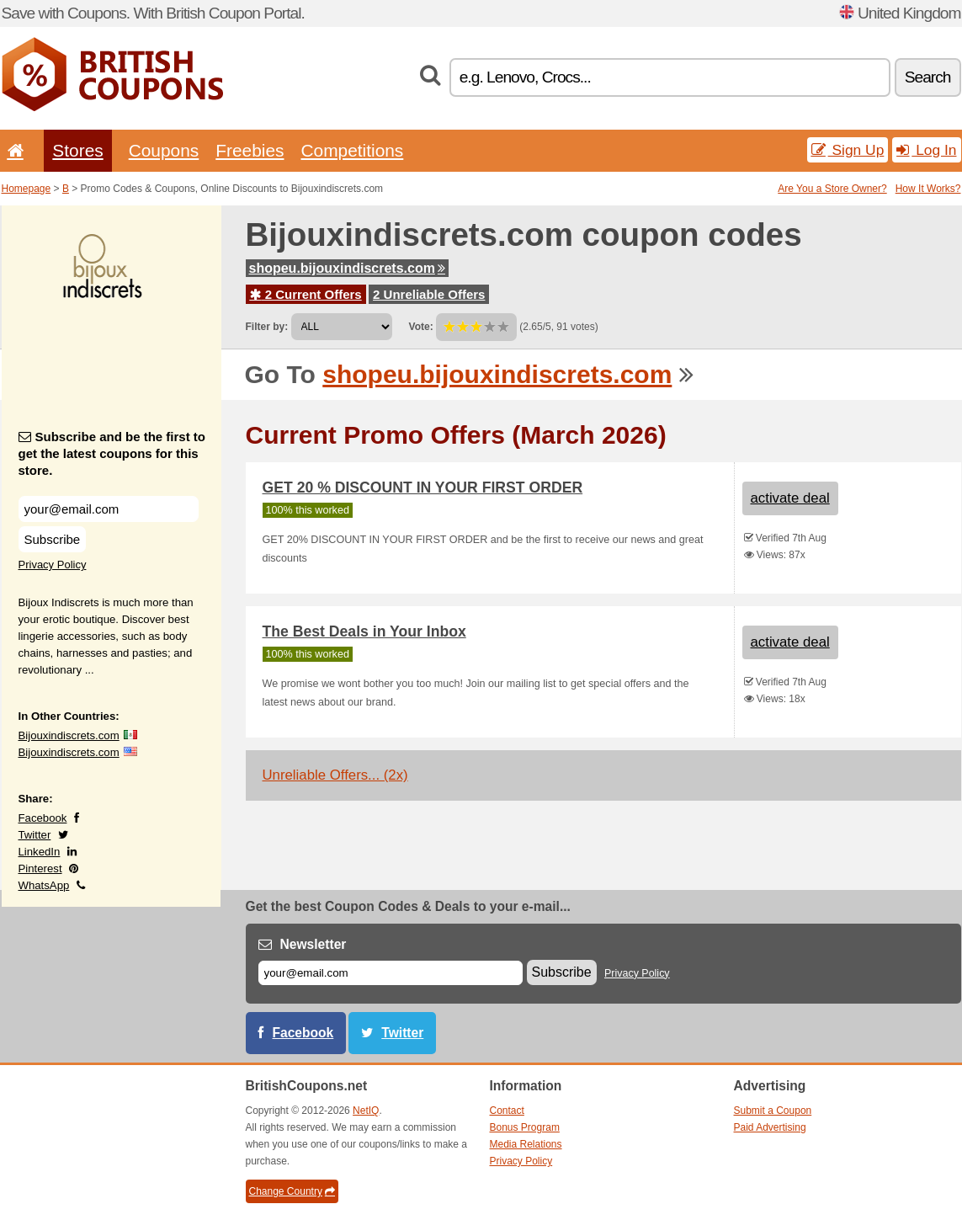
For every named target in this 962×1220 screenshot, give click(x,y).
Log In (926, 149)
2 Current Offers (306, 294)
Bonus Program (525, 1127)
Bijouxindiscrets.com (69, 735)
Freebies (249, 150)
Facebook (43, 818)
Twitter (35, 834)
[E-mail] (390, 973)
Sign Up (848, 149)
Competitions (351, 150)
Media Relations (526, 1144)
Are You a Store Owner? (832, 188)
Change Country (292, 1191)
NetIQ (366, 1110)
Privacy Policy (53, 564)
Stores (77, 150)
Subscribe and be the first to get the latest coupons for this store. (112, 453)
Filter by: (267, 327)
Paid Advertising (770, 1127)
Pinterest (40, 868)
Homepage (26, 188)
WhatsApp (44, 885)
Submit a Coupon (773, 1110)
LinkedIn (40, 851)
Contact (507, 1110)
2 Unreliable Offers (429, 294)
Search (928, 77)
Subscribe (52, 539)
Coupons (164, 150)
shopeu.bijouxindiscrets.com (347, 268)
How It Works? (928, 188)
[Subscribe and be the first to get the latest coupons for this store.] (109, 509)
